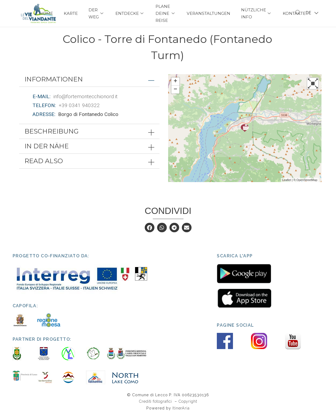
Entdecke (130, 13)
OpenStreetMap (306, 185)
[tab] (89, 84)
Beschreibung (51, 137)
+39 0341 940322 (79, 110)
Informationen (53, 84)
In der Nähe (46, 151)
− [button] (175, 95)
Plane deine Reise (165, 13)
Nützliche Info (256, 13)
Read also (43, 166)
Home (46, 13)
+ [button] (175, 87)
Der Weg (97, 13)
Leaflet (286, 185)
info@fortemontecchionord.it (85, 101)
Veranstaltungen (208, 13)
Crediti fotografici (156, 406)
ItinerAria (181, 413)
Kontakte (294, 13)
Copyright (187, 406)
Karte (71, 13)
